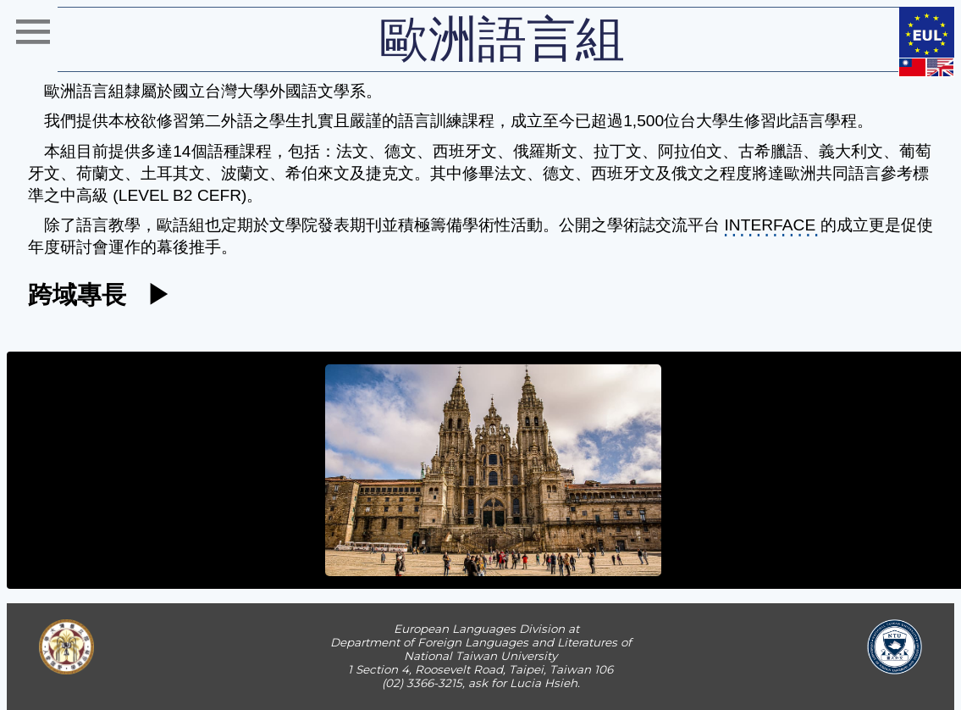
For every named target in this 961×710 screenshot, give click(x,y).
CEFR (219, 195)
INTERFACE (770, 225)
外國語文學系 (317, 91)
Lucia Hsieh (543, 683)
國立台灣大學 (221, 91)
